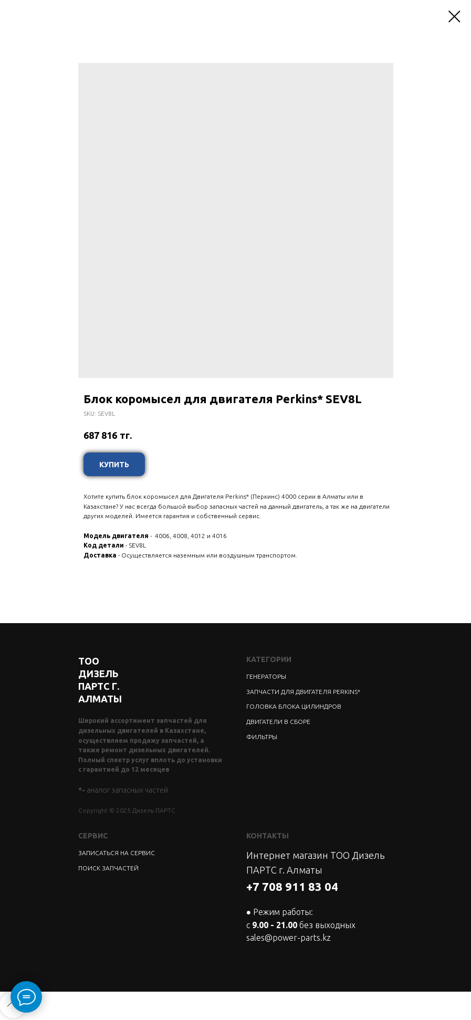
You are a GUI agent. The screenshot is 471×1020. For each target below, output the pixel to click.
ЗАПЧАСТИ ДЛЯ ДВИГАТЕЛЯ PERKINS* (303, 691)
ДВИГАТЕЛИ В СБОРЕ (278, 721)
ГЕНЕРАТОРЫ (266, 676)
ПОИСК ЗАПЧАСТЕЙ (108, 868)
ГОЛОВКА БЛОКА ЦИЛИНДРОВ (293, 706)
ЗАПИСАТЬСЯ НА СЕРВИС (116, 852)
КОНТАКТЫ (267, 836)
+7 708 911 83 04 (292, 886)
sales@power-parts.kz (288, 937)
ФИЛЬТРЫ (261, 736)
